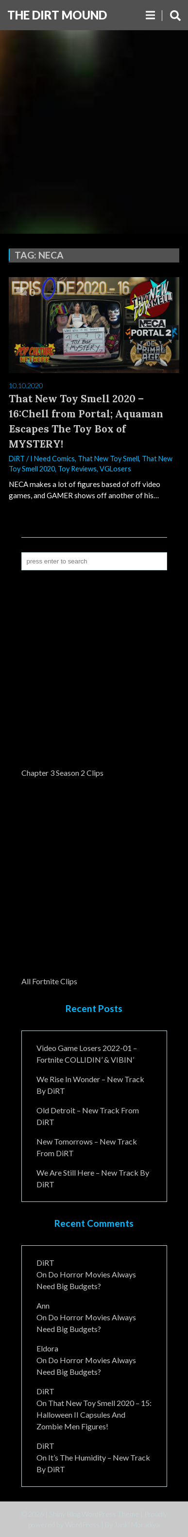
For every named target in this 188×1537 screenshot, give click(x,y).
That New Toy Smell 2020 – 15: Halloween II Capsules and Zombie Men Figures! (94, 1414)
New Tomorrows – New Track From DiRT (86, 1147)
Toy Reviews (77, 469)
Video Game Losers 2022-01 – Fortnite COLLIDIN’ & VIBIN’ (86, 1053)
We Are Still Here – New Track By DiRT (92, 1178)
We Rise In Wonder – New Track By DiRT (90, 1084)
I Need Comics (52, 458)
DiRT (17, 458)
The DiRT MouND (57, 15)
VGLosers (115, 469)
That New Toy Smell (108, 458)
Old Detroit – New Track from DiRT (87, 1116)
